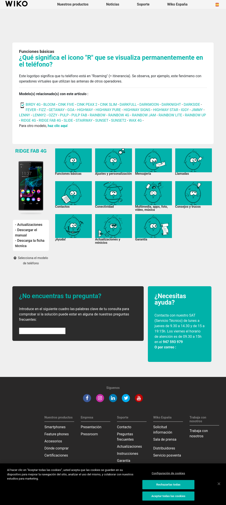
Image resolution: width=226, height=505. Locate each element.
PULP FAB (79, 115)
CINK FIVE (66, 104)
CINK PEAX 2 (87, 104)
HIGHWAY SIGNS (137, 110)
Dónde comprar (56, 448)
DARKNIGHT (171, 104)
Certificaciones (56, 455)
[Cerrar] (219, 486)
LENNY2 (39, 115)
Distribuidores (164, 448)
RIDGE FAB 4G (50, 120)
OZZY (53, 115)
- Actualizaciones (28, 225)
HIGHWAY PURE (109, 110)
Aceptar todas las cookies (168, 498)
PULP (65, 115)
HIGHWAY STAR (166, 110)
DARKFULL (128, 104)
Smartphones (55, 427)
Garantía (123, 461)
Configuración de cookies (168, 475)
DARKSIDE (192, 104)
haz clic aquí (58, 126)
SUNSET (101, 120)
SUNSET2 (118, 120)
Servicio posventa (167, 455)
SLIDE (68, 120)
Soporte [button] (143, 4)
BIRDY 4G (33, 104)
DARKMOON (149, 104)
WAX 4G (135, 120)
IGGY (185, 110)
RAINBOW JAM (144, 115)
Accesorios (53, 441)
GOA (70, 110)
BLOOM (49, 104)
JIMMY (197, 110)
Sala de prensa (164, 439)
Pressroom (89, 434)
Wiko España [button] (177, 4)
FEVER (31, 110)
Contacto (124, 427)
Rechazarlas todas (168, 486)
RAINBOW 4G (118, 115)
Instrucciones (127, 453)
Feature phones (56, 434)
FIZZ (42, 110)
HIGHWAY (85, 110)
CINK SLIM (108, 104)
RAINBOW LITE (171, 115)
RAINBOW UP (195, 115)
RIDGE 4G (28, 120)
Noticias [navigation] (112, 4)
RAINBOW (97, 115)
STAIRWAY (84, 120)
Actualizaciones (129, 446)
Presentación (91, 427)
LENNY (24, 115)
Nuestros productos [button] (73, 4)
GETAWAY (56, 110)
